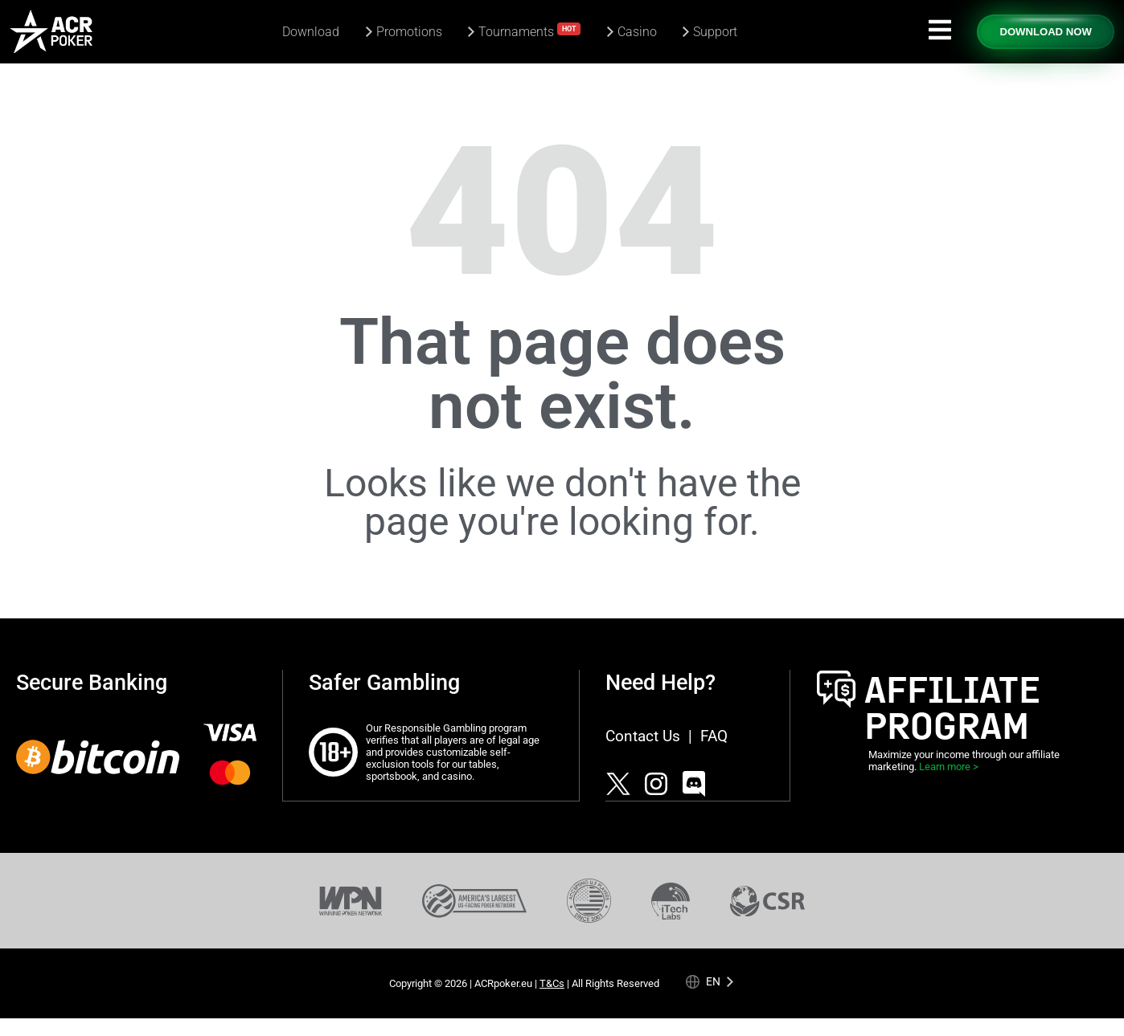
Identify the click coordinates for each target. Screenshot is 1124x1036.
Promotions (409, 31)
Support (715, 31)
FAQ (714, 736)
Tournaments (529, 30)
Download (310, 31)
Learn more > (948, 767)
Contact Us (642, 736)
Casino (637, 31)
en (713, 981)
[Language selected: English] (710, 981)
